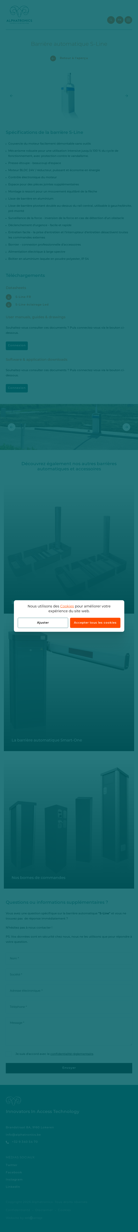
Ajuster (43, 622)
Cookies (67, 606)
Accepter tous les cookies (95, 622)
